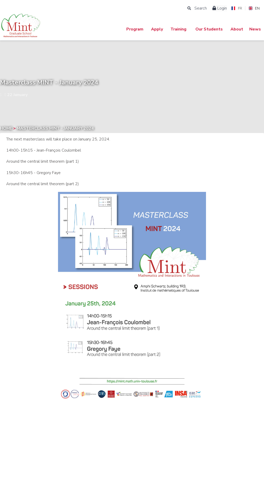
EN (254, 8)
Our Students (209, 29)
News (255, 29)
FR (236, 8)
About (236, 29)
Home (6, 128)
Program (134, 29)
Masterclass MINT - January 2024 (55, 128)
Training (178, 29)
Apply (157, 29)
